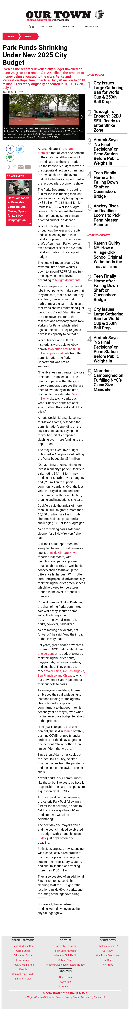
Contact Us (91, 26)
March (68, 731)
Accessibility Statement (93, 997)
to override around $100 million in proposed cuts (59, 351)
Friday (42, 838)
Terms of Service (54, 997)
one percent (46, 653)
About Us (46, 26)
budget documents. (67, 280)
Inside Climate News (63, 553)
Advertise (68, 26)
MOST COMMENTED (98, 235)
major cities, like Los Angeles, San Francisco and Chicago (61, 673)
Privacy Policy (72, 997)
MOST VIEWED (95, 75)
